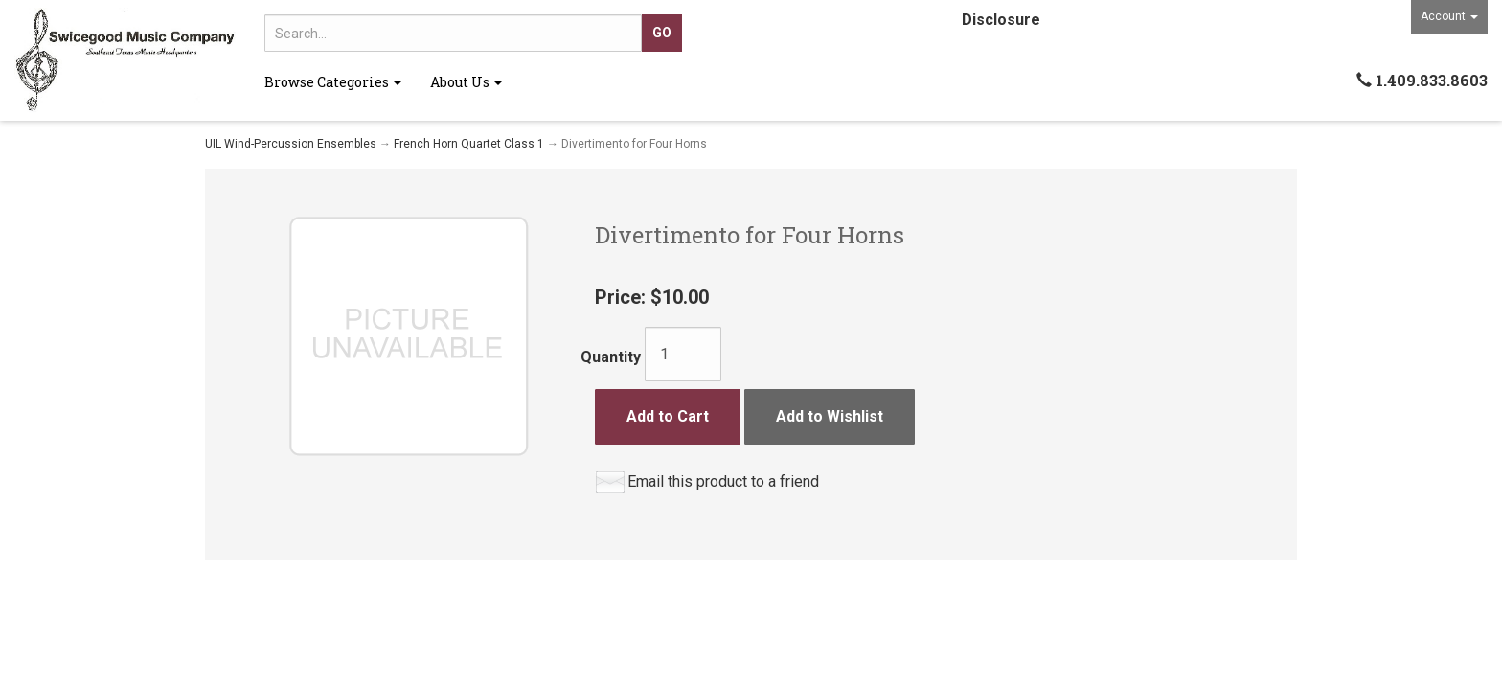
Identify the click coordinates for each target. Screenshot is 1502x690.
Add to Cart (667, 416)
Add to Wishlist (829, 416)
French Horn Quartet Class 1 (469, 143)
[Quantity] (683, 354)
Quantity (610, 357)
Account (1449, 16)
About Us (466, 82)
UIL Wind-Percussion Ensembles (290, 143)
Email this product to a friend (723, 481)
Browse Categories (332, 82)
